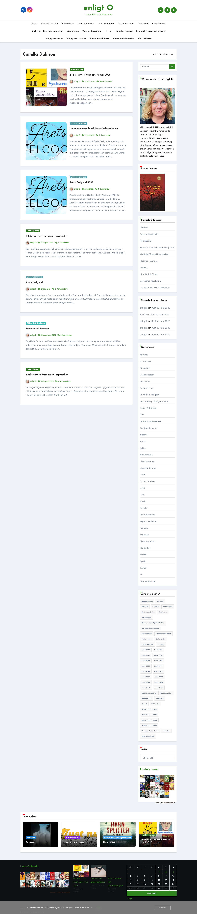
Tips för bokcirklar (92, 31)
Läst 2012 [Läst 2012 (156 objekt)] (146, 655)
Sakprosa (144, 535)
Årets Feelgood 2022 (85, 186)
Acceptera (162, 908)
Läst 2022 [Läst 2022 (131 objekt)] (146, 682)
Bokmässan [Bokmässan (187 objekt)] (146, 617)
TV (141, 574)
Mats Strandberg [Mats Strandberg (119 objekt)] (149, 693)
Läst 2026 (143, 24)
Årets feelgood (36, 286)
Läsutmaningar (147, 461)
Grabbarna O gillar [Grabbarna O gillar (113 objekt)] (163, 633)
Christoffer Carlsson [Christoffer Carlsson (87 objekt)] (150, 628)
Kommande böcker (99, 39)
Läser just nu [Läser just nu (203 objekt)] (147, 644)
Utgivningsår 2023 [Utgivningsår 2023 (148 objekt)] (149, 715)
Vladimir (144, 267)
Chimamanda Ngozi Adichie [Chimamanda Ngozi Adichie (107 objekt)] (153, 623)
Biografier (145, 368)
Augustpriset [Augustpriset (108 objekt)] (147, 601)
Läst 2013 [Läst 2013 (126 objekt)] (158, 655)
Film (142, 415)
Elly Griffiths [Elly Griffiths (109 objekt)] (147, 633)
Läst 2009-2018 (106, 24)
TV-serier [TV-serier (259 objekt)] (155, 704)
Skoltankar (145, 548)
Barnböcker (145, 361)
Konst (142, 441)
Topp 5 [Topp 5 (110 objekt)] (144, 704)
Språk (142, 561)
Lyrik (142, 495)
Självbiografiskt (147, 541)
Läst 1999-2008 (86, 24)
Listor (109, 31)
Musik (142, 501)
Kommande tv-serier (123, 39)
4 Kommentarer (106, 81)
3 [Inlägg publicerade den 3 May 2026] (173, 869)
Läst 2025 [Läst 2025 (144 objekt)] (159, 688)
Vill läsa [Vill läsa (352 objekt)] (166, 731)
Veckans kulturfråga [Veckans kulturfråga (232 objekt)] (150, 731)
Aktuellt (144, 355)
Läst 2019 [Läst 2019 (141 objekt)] (158, 671)
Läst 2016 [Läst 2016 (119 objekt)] (146, 666)
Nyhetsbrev (68, 24)
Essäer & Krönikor (148, 408)
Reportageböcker (148, 521)
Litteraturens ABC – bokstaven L (156, 287)
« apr (129, 896)
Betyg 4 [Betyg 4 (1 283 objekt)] (145, 606)
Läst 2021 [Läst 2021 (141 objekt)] (159, 677)
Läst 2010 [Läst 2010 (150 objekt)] (146, 650)
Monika (143, 314)
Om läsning (73, 31)
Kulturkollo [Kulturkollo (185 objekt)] (160, 639)
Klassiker (144, 435)
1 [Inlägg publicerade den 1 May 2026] (158, 869)
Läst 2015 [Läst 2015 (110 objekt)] (158, 661)
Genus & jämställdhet (150, 421)
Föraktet (144, 227)
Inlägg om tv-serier (76, 39)
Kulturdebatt (146, 455)
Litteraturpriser (78, 123)
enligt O (98, 8)
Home (34, 24)
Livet (142, 488)
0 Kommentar (63, 246)
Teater (143, 568)
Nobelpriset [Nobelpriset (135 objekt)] (146, 698)
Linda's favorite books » (165, 803)
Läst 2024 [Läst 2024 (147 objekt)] (146, 688)
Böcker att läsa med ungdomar (47, 31)
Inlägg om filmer (54, 39)
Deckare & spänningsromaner (154, 401)
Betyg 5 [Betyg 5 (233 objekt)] (155, 606)
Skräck (143, 555)
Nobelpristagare (124, 31)
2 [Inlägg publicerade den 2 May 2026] (166, 869)
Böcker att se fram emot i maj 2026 (95, 74)
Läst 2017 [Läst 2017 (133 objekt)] (158, 666)
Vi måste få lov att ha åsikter (154, 254)
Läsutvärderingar (148, 468)
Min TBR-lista (145, 39)
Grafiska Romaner (148, 428)
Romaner (144, 528)
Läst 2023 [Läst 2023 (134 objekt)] (158, 682)
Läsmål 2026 (159, 24)
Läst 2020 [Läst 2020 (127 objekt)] (146, 677)
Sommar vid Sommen (41, 332)
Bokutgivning (77, 69)
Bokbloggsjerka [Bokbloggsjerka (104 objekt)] (148, 612)
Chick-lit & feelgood (36, 327)
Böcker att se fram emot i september (52, 240)
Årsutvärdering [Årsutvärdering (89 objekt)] (148, 736)
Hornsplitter (146, 241)
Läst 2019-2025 (126, 24)
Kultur (143, 448)
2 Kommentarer (61, 293)
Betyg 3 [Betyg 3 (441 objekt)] (160, 601)
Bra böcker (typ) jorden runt (151, 31)
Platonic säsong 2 (148, 261)
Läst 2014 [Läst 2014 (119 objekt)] (146, 661)
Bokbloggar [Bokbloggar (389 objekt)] (167, 606)
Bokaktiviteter (147, 375)
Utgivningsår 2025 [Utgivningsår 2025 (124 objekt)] (149, 725)
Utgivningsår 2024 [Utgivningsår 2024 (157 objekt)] (149, 720)
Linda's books (149, 769)
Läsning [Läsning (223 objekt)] (161, 644)
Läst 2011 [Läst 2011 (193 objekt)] (158, 650)
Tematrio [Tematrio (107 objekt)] (159, 698)
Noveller (144, 508)
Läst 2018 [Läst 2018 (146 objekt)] (146, 671)
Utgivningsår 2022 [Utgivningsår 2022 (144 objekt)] (149, 709)
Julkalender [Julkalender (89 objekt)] (146, 639)
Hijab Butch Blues (148, 274)
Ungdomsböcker (148, 581)
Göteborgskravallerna (150, 281)
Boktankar (145, 381)
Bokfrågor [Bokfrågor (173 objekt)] (163, 612)
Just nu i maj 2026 (149, 234)
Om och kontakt (49, 24)
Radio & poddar (147, 515)
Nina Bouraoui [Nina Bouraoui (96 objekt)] (165, 693)
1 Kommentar (104, 139)
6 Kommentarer (64, 385)
